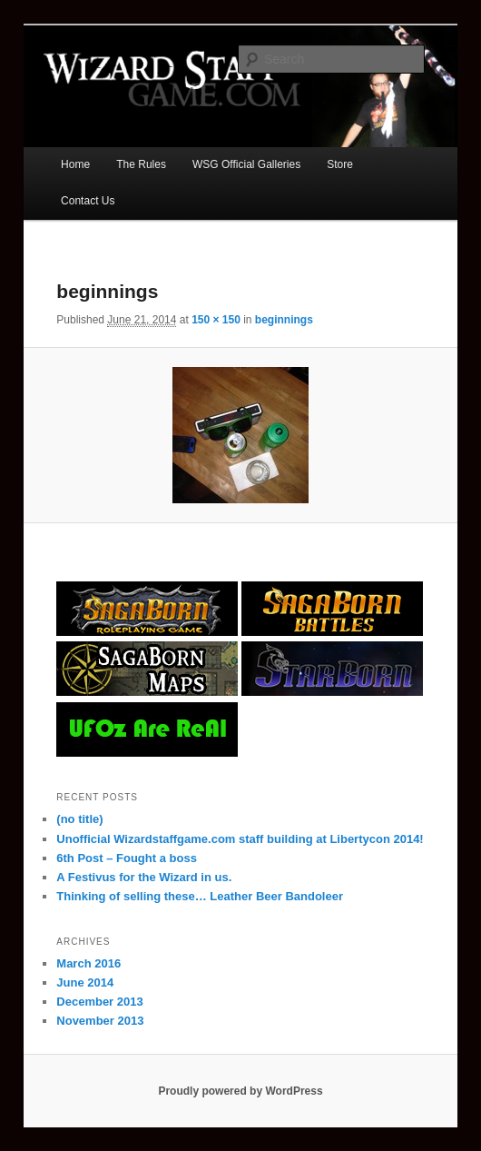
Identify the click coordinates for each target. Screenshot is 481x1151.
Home (75, 164)
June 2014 (84, 982)
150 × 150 (215, 319)
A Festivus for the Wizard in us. (143, 877)
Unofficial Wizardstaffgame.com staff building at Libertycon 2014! (239, 839)
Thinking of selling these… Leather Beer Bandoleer (199, 896)
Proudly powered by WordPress (240, 1091)
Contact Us (87, 200)
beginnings (284, 319)
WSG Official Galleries (246, 164)
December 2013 (99, 1001)
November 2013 (99, 1020)
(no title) (79, 819)
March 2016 (88, 963)
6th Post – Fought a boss (126, 858)
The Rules (141, 164)
